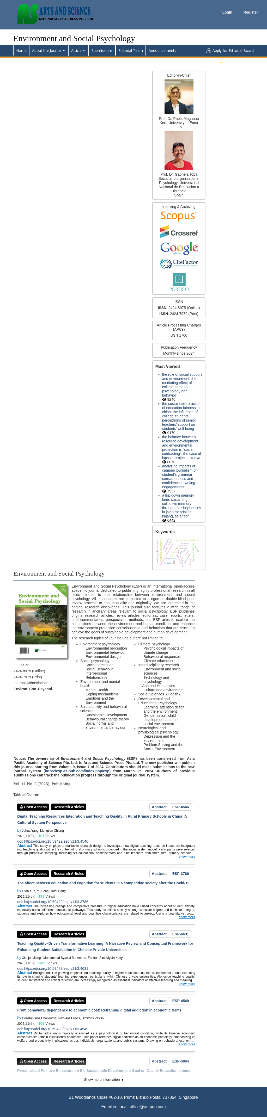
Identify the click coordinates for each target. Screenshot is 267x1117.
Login (227, 12)
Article (76, 50)
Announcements (162, 50)
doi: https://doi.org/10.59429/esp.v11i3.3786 (52, 902)
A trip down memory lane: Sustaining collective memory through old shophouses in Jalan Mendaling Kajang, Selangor (181, 505)
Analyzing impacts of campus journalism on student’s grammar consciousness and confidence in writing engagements (180, 476)
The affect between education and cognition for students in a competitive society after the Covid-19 (103, 883)
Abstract (159, 807)
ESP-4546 (180, 807)
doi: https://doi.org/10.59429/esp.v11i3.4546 (52, 841)
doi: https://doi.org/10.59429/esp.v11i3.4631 (52, 968)
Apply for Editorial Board (233, 50)
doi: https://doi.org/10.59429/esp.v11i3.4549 (52, 1029)
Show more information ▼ (104, 1080)
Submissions (102, 50)
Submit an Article (239, 60)
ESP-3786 (180, 874)
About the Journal (47, 50)
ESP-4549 (180, 1001)
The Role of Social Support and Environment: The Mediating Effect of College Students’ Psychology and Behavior (182, 384)
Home (21, 50)
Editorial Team (130, 50)
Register (251, 12)
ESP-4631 (180, 934)
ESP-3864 (180, 1061)
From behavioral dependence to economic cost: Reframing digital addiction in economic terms (99, 1010)
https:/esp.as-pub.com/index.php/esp (77, 771)
